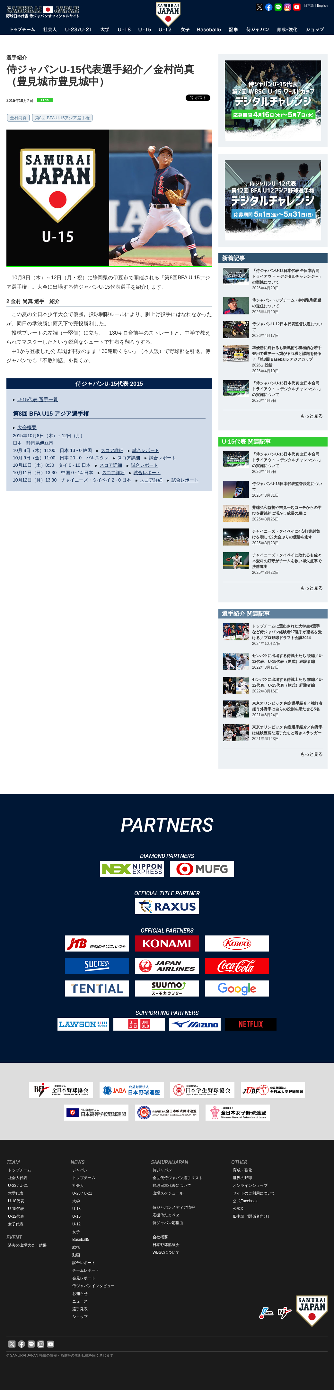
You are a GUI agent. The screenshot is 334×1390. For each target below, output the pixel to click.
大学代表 (15, 1193)
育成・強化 (242, 1170)
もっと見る (311, 416)
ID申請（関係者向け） (252, 1216)
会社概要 (160, 1237)
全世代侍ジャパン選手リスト (178, 1178)
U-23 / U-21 (18, 1185)
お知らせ (80, 1293)
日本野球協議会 (166, 1244)
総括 (76, 1247)
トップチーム (19, 1170)
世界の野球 (242, 1178)
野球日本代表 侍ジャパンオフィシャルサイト (45, 12)
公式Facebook (245, 1201)
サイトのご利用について (254, 1193)
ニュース (80, 1301)
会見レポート (83, 1278)
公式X (238, 1208)
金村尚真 (18, 117)
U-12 (76, 1224)
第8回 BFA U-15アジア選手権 (62, 117)
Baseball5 (80, 1239)
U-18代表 (16, 1201)
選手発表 (80, 1309)
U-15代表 (16, 1208)
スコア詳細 (112, 450)
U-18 (76, 1208)
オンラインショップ (250, 1185)
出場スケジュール (168, 1193)
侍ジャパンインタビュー (93, 1286)
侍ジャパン (162, 1170)
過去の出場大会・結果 (27, 1245)
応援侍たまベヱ (166, 1215)
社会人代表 (17, 1178)
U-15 (76, 1216)
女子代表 (15, 1224)
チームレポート (85, 1270)
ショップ (80, 1316)
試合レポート (145, 450)
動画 (76, 1255)
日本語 (309, 5)
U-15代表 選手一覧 (37, 399)
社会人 (78, 1185)
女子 (76, 1232)
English (322, 5)
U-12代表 (16, 1216)
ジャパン (80, 1170)
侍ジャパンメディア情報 (174, 1207)
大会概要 (27, 427)
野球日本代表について (172, 1185)
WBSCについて (166, 1252)
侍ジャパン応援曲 (168, 1223)
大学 (76, 1201)
